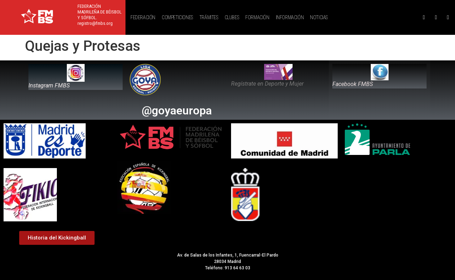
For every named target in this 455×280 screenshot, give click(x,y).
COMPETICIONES (177, 17)
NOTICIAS (319, 17)
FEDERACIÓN (142, 17)
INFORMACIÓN (290, 17)
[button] (144, 17)
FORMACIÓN (257, 17)
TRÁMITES (208, 17)
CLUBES (232, 17)
